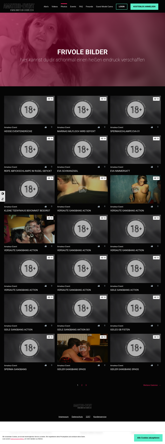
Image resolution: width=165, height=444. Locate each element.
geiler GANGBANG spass (71, 369)
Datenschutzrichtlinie (17, 439)
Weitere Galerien (152, 385)
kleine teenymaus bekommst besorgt (27, 210)
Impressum (64, 417)
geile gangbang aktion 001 (73, 329)
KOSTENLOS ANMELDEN (144, 6)
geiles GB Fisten (120, 329)
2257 (88, 417)
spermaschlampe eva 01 (125, 131)
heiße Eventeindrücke (18, 131)
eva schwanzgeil (67, 171)
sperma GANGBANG (15, 369)
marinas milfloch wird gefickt (76, 131)
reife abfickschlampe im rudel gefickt (28, 171)
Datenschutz (77, 417)
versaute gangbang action (74, 210)
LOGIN (122, 6)
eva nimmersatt (120, 171)
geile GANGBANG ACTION (124, 290)
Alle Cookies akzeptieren (148, 438)
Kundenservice (99, 417)
